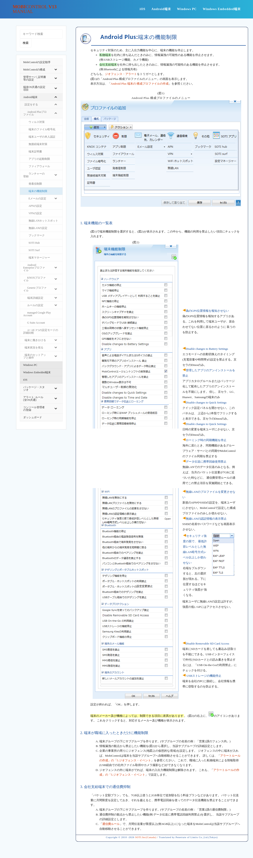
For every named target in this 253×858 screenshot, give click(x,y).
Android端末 (161, 9)
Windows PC (187, 9)
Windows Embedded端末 (222, 9)
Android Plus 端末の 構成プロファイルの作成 (140, 83)
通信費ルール (111, 824)
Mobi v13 (35, 9)
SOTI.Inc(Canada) (145, 837)
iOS (143, 9)
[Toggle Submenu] (56, 69)
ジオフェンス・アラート (121, 74)
